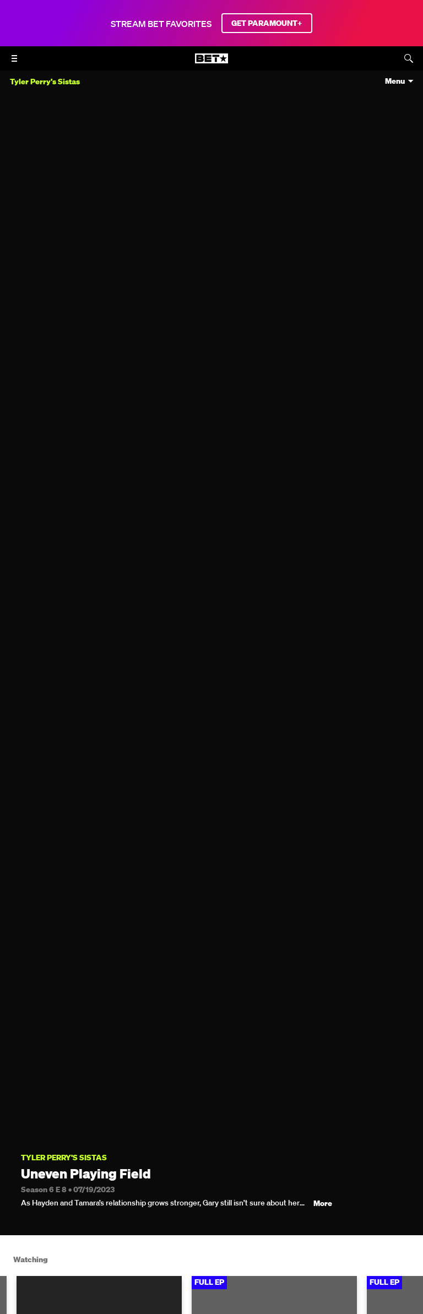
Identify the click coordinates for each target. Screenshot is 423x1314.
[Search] (408, 58)
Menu (395, 81)
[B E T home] (211, 63)
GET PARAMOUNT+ (266, 23)
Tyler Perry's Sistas (64, 1157)
